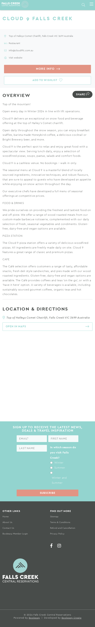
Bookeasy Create (72, 618)
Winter (59, 463)
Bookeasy (34, 618)
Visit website (15, 58)
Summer (59, 468)
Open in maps (16, 326)
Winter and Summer (59, 480)
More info (45, 69)
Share (80, 94)
